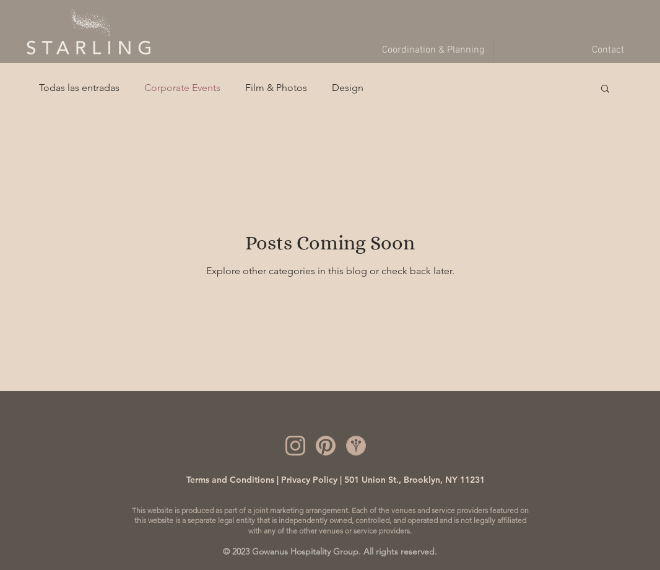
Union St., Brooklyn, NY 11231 (422, 479)
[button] (605, 89)
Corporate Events (182, 87)
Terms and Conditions (230, 479)
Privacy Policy (309, 479)
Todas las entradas (79, 87)
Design (347, 87)
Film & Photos (276, 87)
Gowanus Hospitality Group (305, 551)
